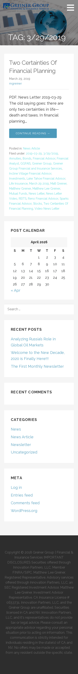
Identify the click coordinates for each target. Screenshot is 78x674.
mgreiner (15, 83)
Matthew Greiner (20, 188)
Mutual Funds (18, 193)
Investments (17, 178)
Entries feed (22, 495)
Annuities (15, 158)
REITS (22, 198)
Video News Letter (47, 208)
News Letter (37, 193)
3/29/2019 (50, 153)
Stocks (37, 203)
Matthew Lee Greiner (46, 188)
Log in (16, 487)
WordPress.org (24, 510)
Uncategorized (24, 452)
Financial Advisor (44, 158)
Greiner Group (42, 163)
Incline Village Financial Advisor (30, 173)
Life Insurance (18, 183)
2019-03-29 (34, 153)
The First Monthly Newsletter (37, 366)
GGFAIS (25, 163)
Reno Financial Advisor (43, 198)
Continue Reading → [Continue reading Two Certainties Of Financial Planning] (33, 133)
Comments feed (25, 503)
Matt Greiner (58, 183)
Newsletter (21, 444)
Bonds (27, 158)
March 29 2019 (39, 183)
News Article (31, 148)
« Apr (15, 290)
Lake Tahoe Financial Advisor (46, 178)
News (16, 429)
